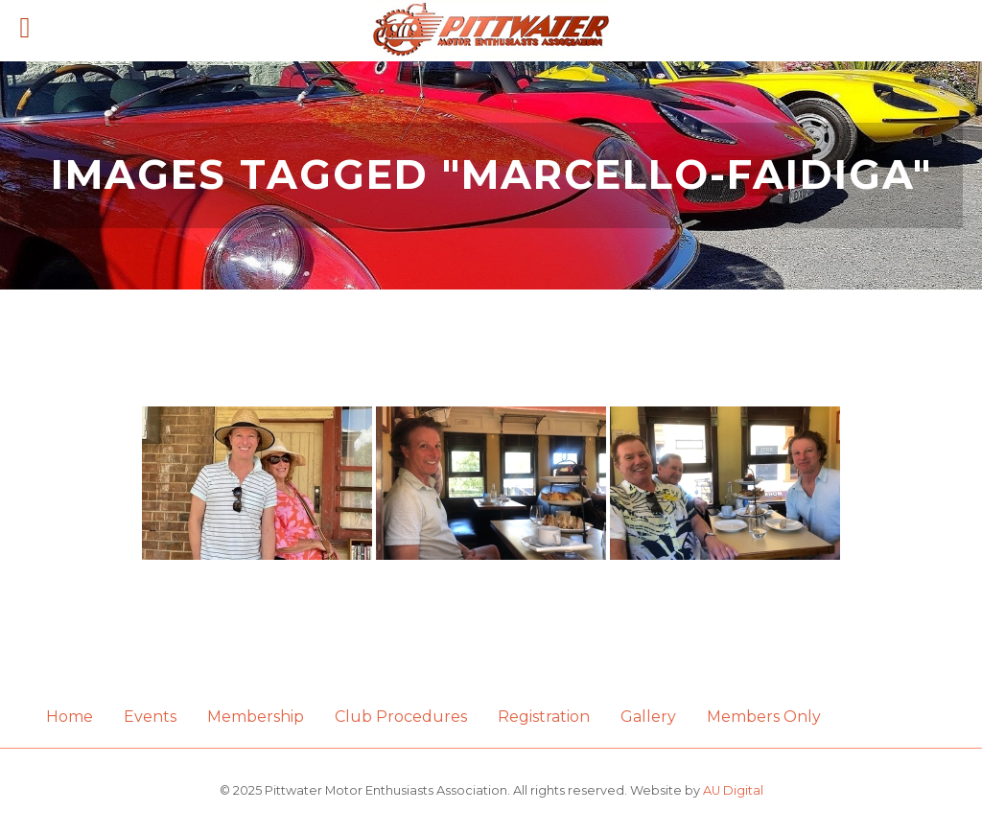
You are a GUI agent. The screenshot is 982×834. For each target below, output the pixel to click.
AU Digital (733, 790)
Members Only (764, 716)
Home (69, 716)
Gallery (648, 716)
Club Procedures (401, 716)
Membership (255, 716)
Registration (544, 716)
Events (150, 716)
